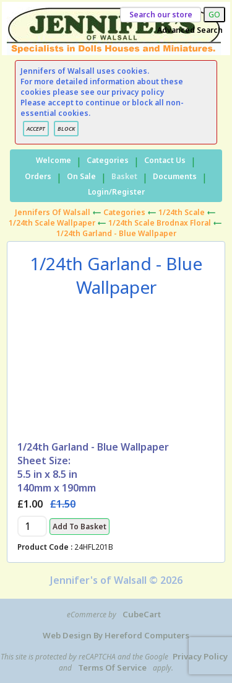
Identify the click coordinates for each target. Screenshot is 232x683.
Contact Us (165, 160)
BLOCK (66, 129)
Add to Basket (79, 526)
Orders (38, 176)
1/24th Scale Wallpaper (52, 223)
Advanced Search (190, 30)
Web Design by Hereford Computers (116, 635)
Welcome (53, 160)
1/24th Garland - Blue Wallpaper (116, 233)
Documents (175, 176)
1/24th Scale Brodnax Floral (159, 223)
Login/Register (116, 192)
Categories (108, 160)
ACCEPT (36, 129)
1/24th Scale (181, 212)
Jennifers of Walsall (52, 212)
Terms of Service (112, 667)
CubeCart (141, 614)
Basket (124, 176)
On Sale (81, 176)
